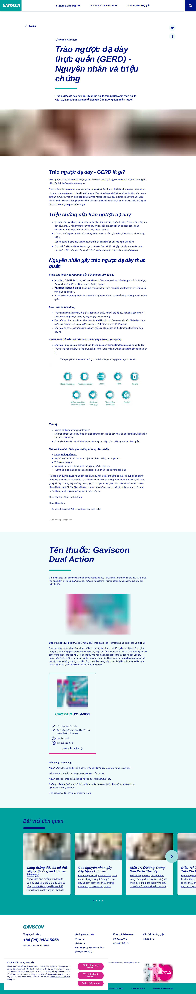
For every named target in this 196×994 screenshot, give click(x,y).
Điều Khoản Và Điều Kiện (161, 988)
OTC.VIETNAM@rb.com (37, 945)
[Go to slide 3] (99, 900)
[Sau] (171, 856)
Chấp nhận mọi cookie (90, 966)
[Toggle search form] (190, 5)
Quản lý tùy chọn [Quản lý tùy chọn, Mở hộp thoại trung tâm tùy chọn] (91, 983)
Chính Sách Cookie (109, 988)
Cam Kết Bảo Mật (134, 988)
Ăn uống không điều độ (66, 288)
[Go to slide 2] (96, 900)
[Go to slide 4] (102, 900)
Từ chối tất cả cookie (90, 975)
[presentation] (172, 27)
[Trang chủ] (10, 6)
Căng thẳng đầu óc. (64, 454)
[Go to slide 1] (93, 900)
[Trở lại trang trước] (29, 26)
